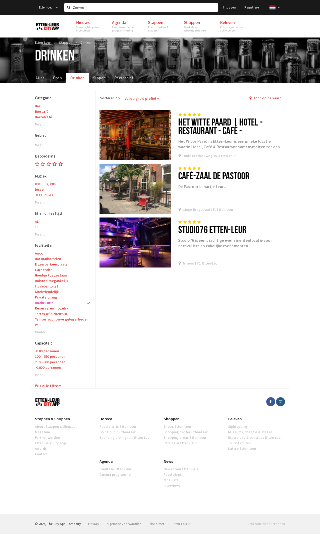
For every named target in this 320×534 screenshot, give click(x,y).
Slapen (99, 77)
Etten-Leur (48, 7)
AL (37, 221)
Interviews (172, 485)
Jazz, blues (44, 195)
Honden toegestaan (51, 275)
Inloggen (229, 7)
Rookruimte (44, 302)
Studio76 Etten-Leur (212, 229)
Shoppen (172, 418)
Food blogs (173, 474)
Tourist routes (239, 443)
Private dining (46, 297)
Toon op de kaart (265, 98)
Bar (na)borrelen (48, 258)
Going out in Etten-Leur (118, 432)
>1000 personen (48, 367)
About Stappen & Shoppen (56, 426)
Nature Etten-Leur (242, 448)
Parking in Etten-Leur (180, 443)
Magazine (42, 432)
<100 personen (47, 351)
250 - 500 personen (50, 362)
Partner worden (47, 437)
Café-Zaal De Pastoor (213, 175)
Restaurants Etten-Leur (118, 426)
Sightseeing (238, 426)
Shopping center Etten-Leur (186, 432)
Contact (41, 454)
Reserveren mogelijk (51, 308)
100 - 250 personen (50, 356)
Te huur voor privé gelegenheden (61, 319)
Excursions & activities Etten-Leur (255, 437)
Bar (37, 106)
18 (37, 227)
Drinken (77, 77)
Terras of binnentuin (51, 314)
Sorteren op (110, 98)
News (168, 461)
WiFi (38, 324)
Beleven (235, 418)
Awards (41, 448)
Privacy (93, 524)
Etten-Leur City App (50, 443)
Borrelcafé (43, 117)
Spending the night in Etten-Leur (125, 437)
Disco (39, 189)
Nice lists (171, 480)
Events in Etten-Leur (116, 469)
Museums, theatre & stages (250, 432)
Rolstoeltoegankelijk (51, 280)
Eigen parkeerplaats (51, 264)
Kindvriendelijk (47, 292)
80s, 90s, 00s (45, 184)
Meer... (40, 124)
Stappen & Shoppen (52, 418)
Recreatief (124, 77)
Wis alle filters (48, 385)
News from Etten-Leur (181, 469)
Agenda (106, 461)
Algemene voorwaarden (124, 524)
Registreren (252, 7)
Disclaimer (156, 524)
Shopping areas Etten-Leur (185, 437)
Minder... (41, 332)
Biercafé (42, 111)
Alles (40, 77)
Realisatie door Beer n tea (266, 524)
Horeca (106, 418)
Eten (57, 77)
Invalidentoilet (46, 286)
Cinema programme (115, 474)
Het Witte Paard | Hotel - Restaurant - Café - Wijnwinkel (220, 130)
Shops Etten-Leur (178, 426)
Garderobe (43, 270)
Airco (39, 253)
